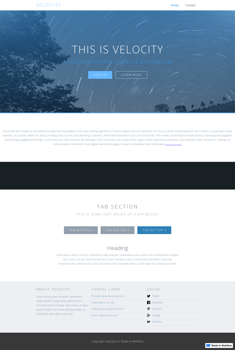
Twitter (155, 296)
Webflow (157, 321)
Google (156, 315)
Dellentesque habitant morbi (107, 308)
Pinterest (157, 308)
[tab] (81, 230)
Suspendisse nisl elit (102, 302)
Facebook (157, 302)
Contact (190, 5)
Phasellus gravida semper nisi (107, 296)
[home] (48, 5)
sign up (100, 75)
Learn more (131, 75)
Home (175, 5)
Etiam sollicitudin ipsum (104, 315)
